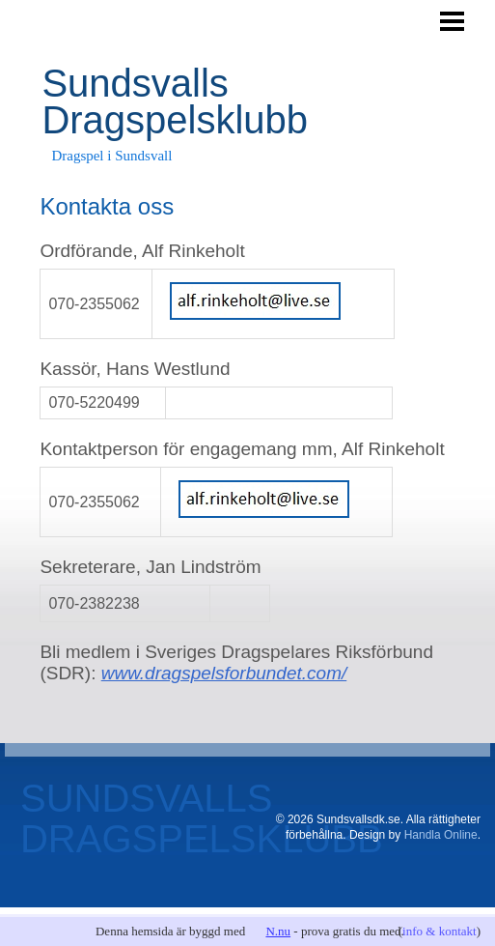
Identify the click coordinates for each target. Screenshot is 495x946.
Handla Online (441, 835)
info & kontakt (439, 931)
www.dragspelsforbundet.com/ (224, 673)
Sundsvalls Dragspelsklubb (174, 101)
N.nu (277, 931)
